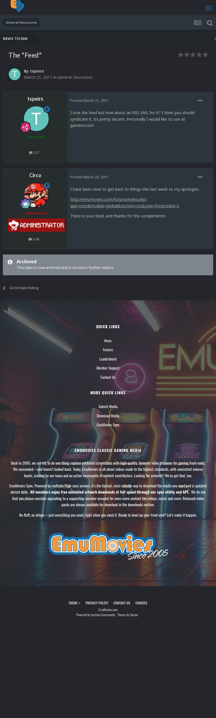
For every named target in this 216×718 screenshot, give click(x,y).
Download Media (108, 415)
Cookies (141, 602)
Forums (108, 349)
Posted (89, 100)
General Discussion (75, 77)
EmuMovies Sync (107, 424)
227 (34, 152)
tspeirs (37, 71)
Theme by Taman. (128, 614)
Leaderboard (108, 359)
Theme (74, 602)
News (108, 340)
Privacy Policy (97, 602)
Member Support (108, 368)
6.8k (34, 239)
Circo (35, 175)
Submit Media (108, 406)
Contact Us (108, 377)
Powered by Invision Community (95, 614)
